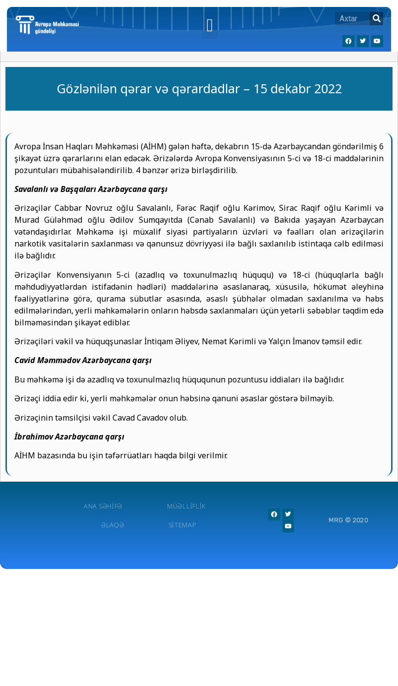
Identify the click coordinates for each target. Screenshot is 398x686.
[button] (210, 25)
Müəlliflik (186, 505)
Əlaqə (112, 524)
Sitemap (182, 524)
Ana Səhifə (103, 505)
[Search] (376, 18)
